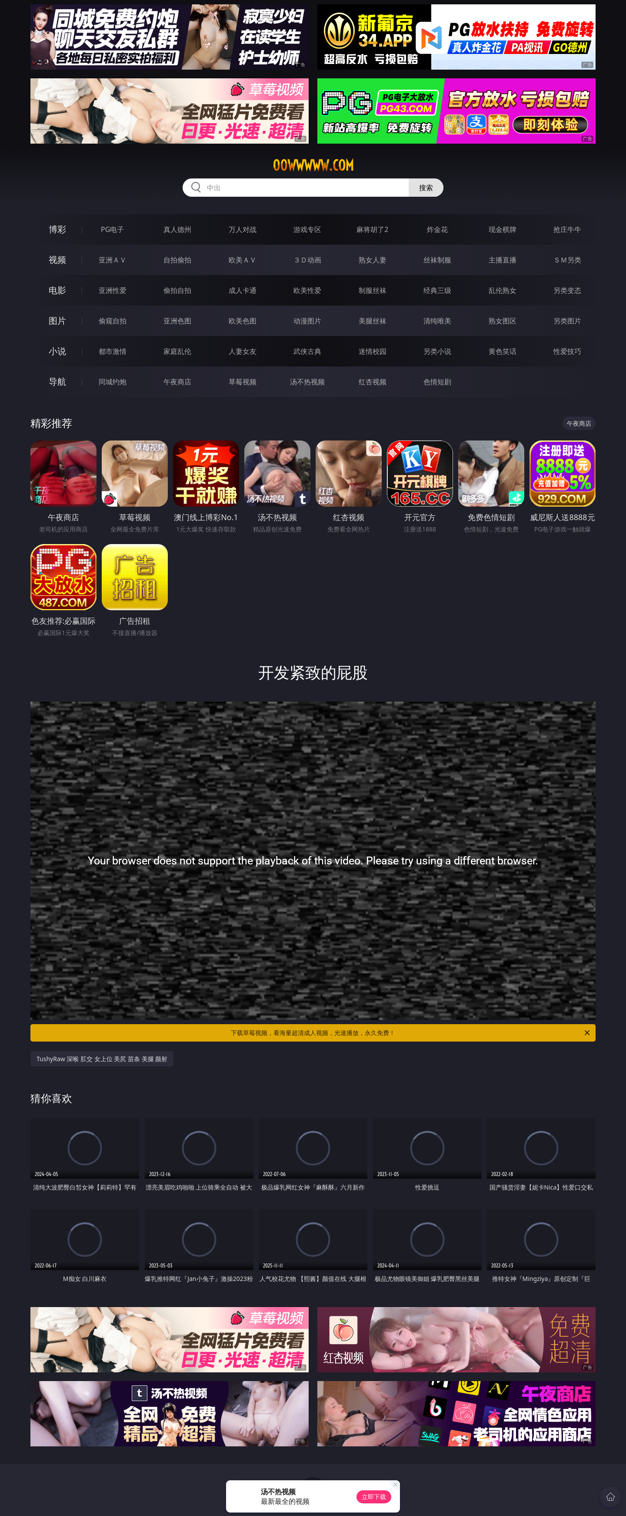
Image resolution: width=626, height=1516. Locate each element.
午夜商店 (177, 382)
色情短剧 (437, 382)
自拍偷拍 (177, 260)
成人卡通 (242, 290)
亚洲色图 (177, 321)
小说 (57, 351)
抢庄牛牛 (567, 229)
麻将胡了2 (372, 229)
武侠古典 (307, 351)
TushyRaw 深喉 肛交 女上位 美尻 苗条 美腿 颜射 (102, 1059)
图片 (57, 320)
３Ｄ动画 (307, 260)
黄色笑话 (502, 351)
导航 (57, 381)
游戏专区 (307, 229)
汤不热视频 (307, 382)
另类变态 (567, 290)
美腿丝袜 (372, 321)
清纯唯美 (437, 321)
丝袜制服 (437, 260)
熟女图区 (502, 321)
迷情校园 (372, 351)
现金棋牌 (502, 229)
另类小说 (437, 351)
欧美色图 (242, 321)
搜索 (426, 187)
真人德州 (177, 229)
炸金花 (437, 229)
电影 (57, 290)
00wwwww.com (313, 165)
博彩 (57, 229)
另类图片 (567, 321)
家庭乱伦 (177, 351)
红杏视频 (372, 382)
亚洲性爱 (113, 290)
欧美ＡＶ (242, 260)
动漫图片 (307, 321)
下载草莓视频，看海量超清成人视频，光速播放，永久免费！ (411, 1033)
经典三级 (437, 290)
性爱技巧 (567, 351)
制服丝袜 (372, 290)
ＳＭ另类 (567, 260)
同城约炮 (113, 382)
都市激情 (113, 351)
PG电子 (112, 229)
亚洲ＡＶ (113, 260)
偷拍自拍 (177, 290)
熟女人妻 (372, 260)
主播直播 (502, 260)
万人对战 (242, 229)
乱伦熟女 (502, 290)
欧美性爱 (307, 290)
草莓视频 (242, 382)
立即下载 (374, 1496)
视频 (57, 260)
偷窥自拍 (113, 321)
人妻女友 (242, 351)
